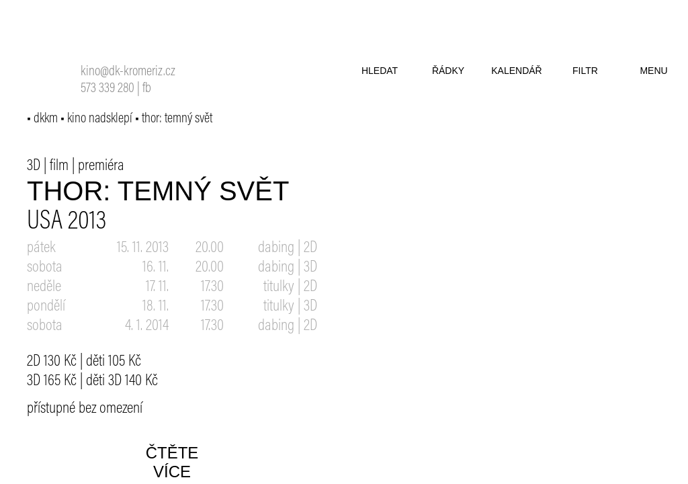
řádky (448, 70)
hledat (379, 70)
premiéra (101, 166)
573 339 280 (107, 89)
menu (653, 70)
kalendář (516, 70)
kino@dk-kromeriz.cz (128, 72)
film (59, 166)
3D (33, 166)
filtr (585, 70)
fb (146, 89)
